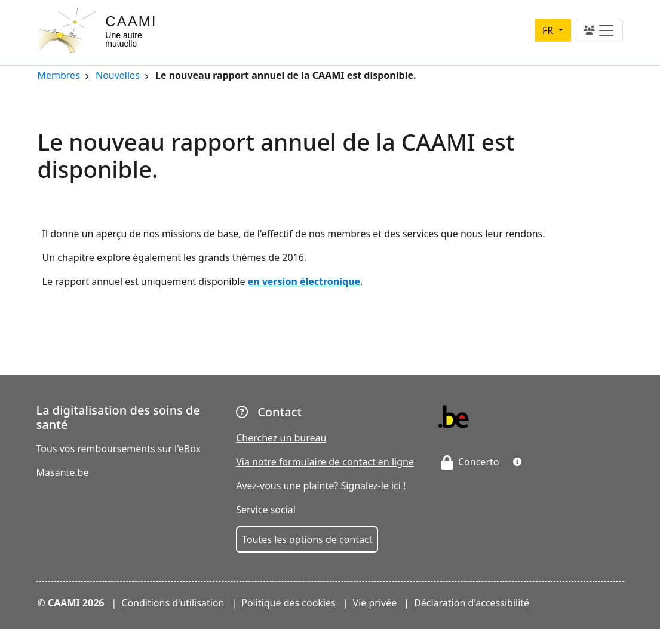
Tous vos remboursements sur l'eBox (118, 448)
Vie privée (375, 602)
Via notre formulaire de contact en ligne (325, 461)
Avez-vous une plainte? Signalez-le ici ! (321, 485)
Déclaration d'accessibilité (471, 602)
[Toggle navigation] (599, 30)
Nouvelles (118, 76)
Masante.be (62, 472)
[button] (517, 461)
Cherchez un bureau (281, 437)
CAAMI (130, 21)
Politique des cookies (288, 602)
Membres (59, 76)
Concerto (470, 461)
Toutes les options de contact (307, 539)
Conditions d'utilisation (172, 602)
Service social (266, 509)
